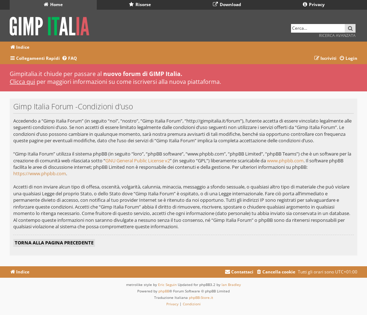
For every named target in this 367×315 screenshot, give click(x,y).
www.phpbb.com (285, 160)
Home (53, 4)
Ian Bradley (231, 284)
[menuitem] (69, 58)
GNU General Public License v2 (137, 160)
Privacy (314, 4)
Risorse (140, 4)
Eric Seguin (167, 284)
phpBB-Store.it (201, 297)
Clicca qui (22, 82)
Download (227, 4)
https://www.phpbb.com (39, 173)
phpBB (163, 290)
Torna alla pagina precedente (54, 242)
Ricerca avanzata (337, 35)
